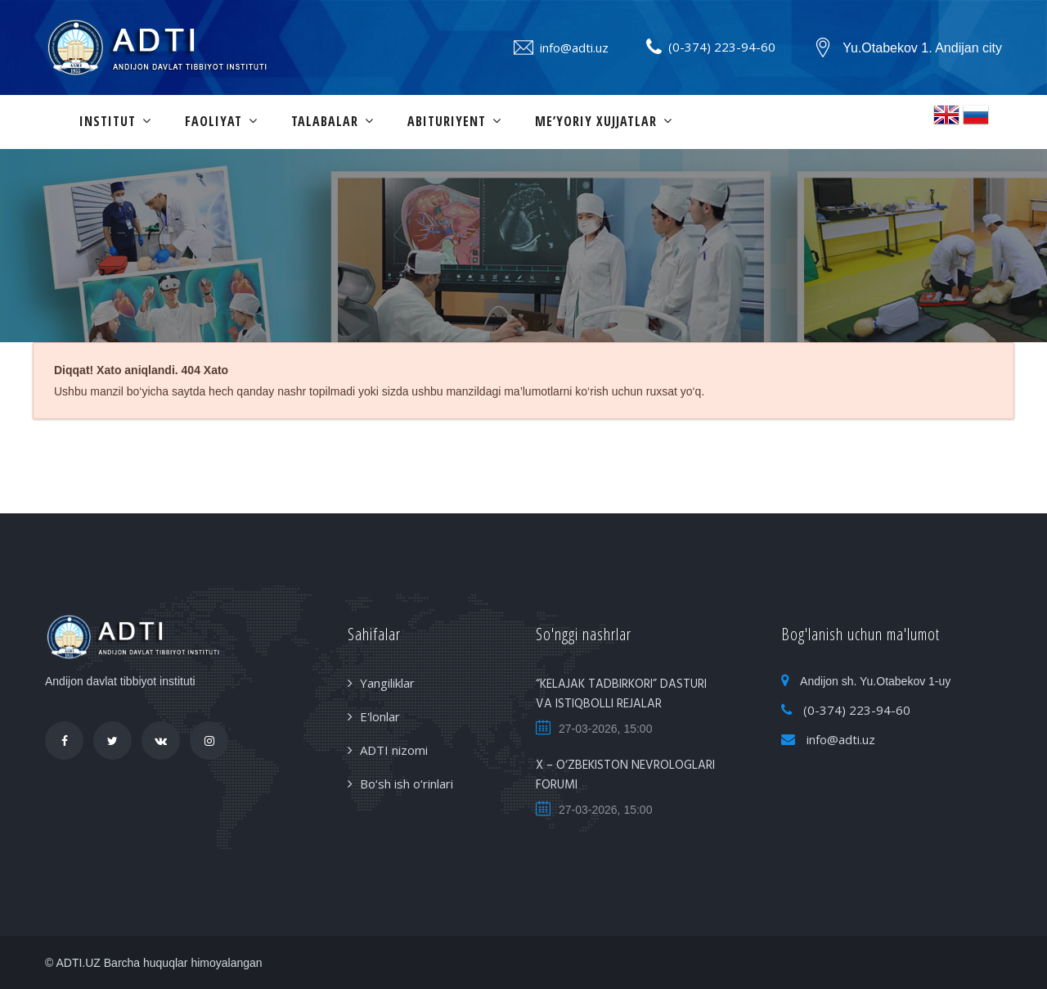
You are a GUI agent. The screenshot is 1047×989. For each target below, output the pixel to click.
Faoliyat (213, 121)
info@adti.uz (574, 47)
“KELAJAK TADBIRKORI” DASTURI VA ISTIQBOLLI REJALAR (621, 694)
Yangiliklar (387, 683)
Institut (107, 121)
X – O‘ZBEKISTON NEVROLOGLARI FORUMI (625, 775)
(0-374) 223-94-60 (721, 46)
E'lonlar (380, 716)
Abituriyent (446, 121)
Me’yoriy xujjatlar (596, 121)
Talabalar (324, 121)
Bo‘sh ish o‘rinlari (406, 783)
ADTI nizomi (394, 750)
